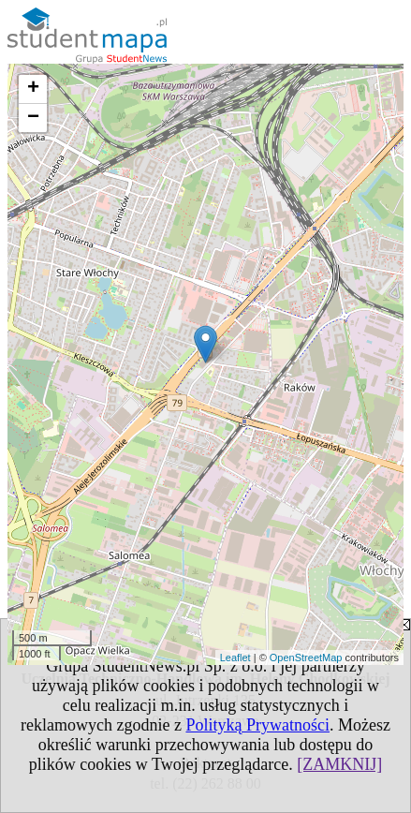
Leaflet (235, 657)
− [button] (33, 118)
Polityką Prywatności (257, 725)
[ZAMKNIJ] (339, 764)
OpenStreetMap (306, 657)
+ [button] (33, 89)
